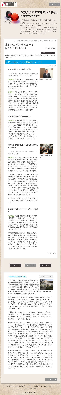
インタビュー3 (45, 265)
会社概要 (37, 386)
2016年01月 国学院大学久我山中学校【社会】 (30, 40)
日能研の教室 (47, 386)
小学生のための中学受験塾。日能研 (19, 386)
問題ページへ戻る (48, 53)
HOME (54, 4)
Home (16, 40)
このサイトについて (30, 388)
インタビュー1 (14, 265)
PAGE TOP (52, 380)
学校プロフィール (46, 276)
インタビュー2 (30, 265)
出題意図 (45, 40)
